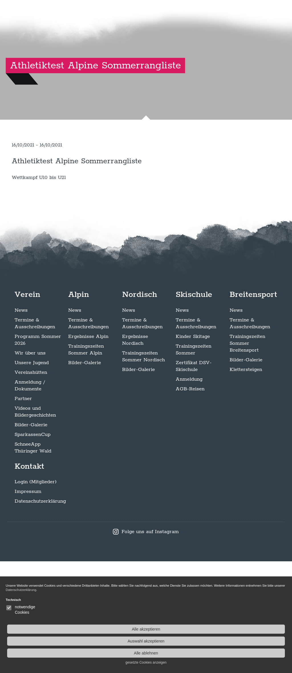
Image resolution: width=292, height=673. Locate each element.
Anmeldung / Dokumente (30, 496)
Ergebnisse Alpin (88, 448)
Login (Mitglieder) (35, 593)
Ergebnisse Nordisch (135, 451)
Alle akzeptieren (246, 629)
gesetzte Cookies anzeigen (246, 662)
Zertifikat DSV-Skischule (194, 477)
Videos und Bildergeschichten (35, 523)
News (21, 422)
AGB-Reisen (190, 500)
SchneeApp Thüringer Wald (33, 559)
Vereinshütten (31, 484)
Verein (27, 406)
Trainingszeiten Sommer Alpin (86, 461)
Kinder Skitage (193, 448)
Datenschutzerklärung (40, 613)
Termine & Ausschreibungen (35, 434)
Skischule (194, 406)
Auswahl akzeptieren (246, 641)
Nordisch (139, 406)
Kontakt (29, 578)
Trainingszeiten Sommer (193, 461)
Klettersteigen (246, 481)
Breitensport (253, 406)
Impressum (28, 603)
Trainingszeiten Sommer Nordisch (143, 467)
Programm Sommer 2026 (38, 451)
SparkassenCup (32, 546)
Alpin (78, 406)
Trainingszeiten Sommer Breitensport (247, 455)
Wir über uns (30, 464)
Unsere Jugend (32, 474)
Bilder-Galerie (31, 536)
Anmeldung (189, 491)
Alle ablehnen (246, 653)
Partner (23, 510)
